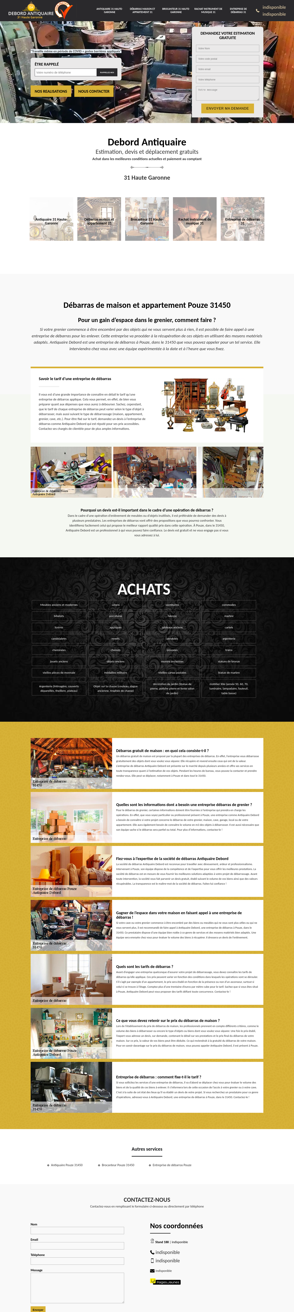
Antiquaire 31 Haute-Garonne (110, 10)
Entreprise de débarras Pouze (172, 1165)
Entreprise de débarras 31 (238, 10)
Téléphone (77, 1259)
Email (77, 1243)
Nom (77, 1228)
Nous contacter (94, 91)
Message (77, 1285)
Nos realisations (51, 91)
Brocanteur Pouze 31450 (118, 1165)
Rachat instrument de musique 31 (208, 10)
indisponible (274, 7)
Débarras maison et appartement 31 (142, 10)
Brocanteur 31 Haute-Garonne (176, 10)
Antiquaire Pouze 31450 (66, 1165)
